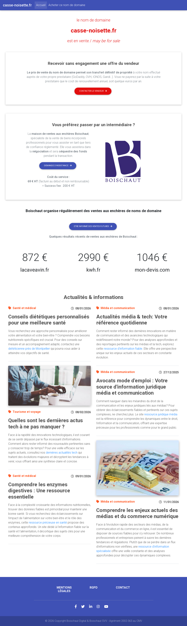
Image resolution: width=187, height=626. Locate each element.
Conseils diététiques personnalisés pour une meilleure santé (48, 320)
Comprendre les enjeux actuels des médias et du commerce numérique (137, 513)
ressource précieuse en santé (48, 522)
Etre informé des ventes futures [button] (93, 226)
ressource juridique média (160, 414)
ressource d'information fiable (123, 348)
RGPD (94, 587)
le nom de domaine (93, 20)
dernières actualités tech (61, 452)
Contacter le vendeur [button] (93, 91)
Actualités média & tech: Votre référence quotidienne (131, 320)
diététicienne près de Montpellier (29, 348)
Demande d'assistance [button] (58, 165)
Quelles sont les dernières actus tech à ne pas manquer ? (45, 423)
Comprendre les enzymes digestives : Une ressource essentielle (39, 490)
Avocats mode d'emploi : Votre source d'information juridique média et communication (132, 387)
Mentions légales (64, 589)
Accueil (41, 5)
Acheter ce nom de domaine (66, 5)
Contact (123, 587)
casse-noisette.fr (93, 30)
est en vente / (93, 40)
